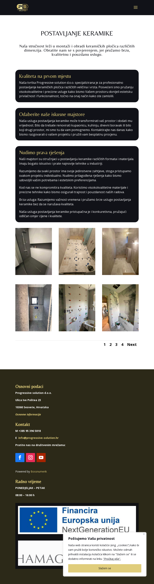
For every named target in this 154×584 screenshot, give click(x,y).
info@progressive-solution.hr (38, 438)
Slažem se (104, 568)
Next (132, 344)
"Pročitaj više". (112, 559)
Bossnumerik (39, 471)
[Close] (144, 534)
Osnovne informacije (28, 414)
